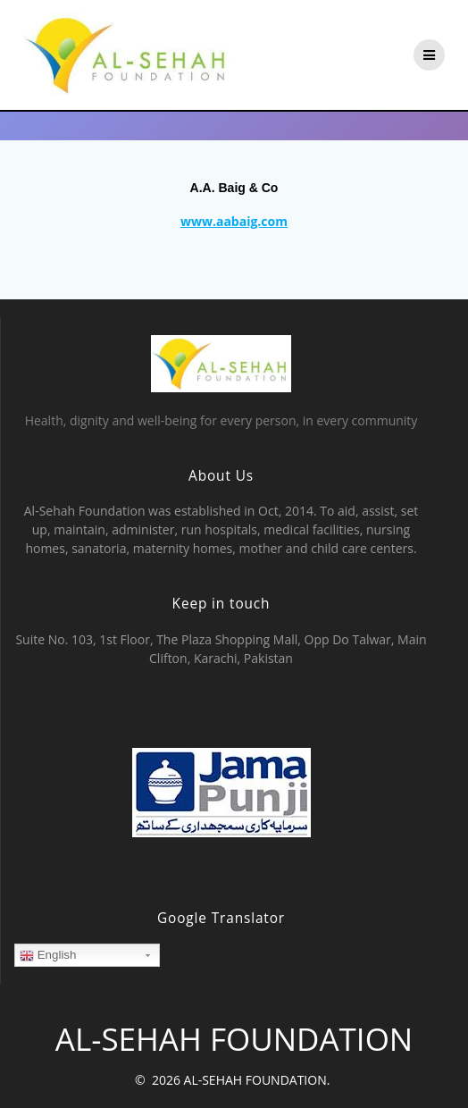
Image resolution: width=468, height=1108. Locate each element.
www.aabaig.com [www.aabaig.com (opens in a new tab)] (234, 221)
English (48, 955)
